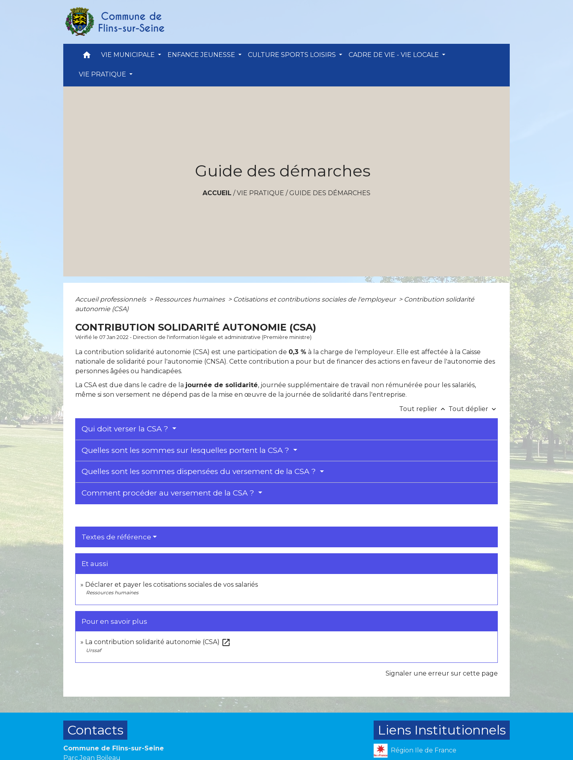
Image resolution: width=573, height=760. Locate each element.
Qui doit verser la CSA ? (126, 428)
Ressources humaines (190, 299)
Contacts (95, 730)
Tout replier (423, 409)
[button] (87, 57)
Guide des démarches (329, 193)
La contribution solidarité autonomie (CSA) (158, 642)
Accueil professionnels (111, 299)
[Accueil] (114, 22)
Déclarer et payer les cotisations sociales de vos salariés (171, 584)
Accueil (217, 193)
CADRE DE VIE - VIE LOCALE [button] (394, 55)
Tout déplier (473, 409)
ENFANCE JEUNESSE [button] (202, 55)
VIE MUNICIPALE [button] (128, 55)
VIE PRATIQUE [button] (103, 74)
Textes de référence (116, 537)
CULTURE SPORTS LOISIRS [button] (292, 55)
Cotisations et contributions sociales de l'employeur (315, 299)
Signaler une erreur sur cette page (442, 673)
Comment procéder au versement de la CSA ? (169, 493)
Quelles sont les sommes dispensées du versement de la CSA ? (200, 471)
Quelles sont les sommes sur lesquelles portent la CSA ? (186, 450)
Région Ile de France (415, 751)
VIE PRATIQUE (260, 193)
